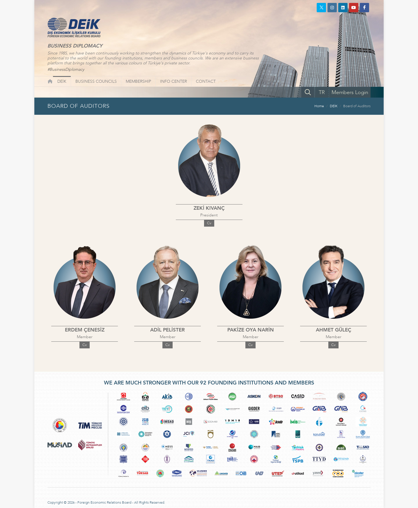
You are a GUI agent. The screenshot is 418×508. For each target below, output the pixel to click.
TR (322, 92)
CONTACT (206, 81)
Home (319, 106)
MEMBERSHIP (138, 81)
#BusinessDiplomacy (65, 69)
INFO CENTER (173, 81)
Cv (209, 223)
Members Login (350, 92)
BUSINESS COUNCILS (96, 81)
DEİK (61, 81)
